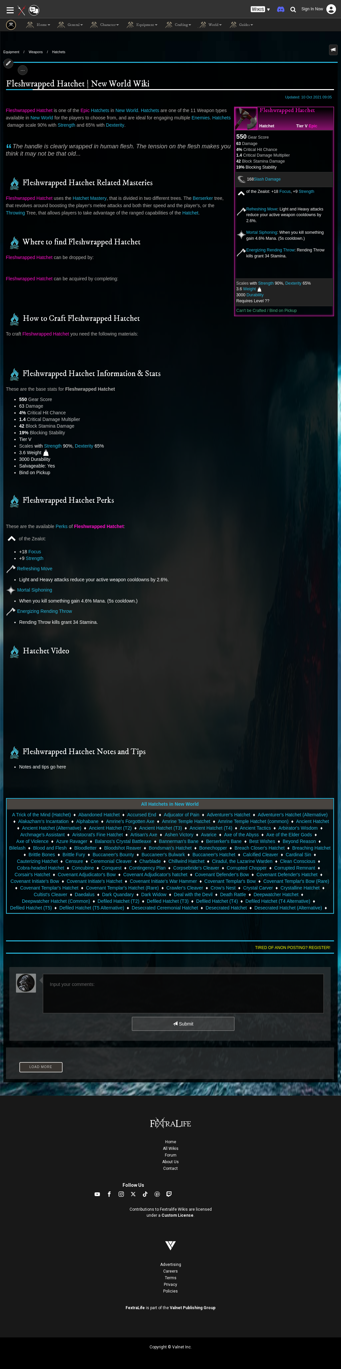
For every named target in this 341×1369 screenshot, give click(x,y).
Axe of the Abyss (241, 834)
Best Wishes (262, 841)
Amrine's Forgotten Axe (130, 821)
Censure (74, 861)
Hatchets (58, 52)
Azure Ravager (71, 841)
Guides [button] (240, 25)
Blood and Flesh (50, 848)
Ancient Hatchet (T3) (160, 828)
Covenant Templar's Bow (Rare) (296, 881)
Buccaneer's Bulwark (163, 854)
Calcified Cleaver (260, 854)
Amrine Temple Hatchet (186, 821)
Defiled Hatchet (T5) (31, 907)
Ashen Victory (179, 834)
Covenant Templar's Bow (230, 881)
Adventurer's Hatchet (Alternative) (293, 814)
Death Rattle (233, 894)
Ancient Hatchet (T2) (110, 828)
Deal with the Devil (193, 894)
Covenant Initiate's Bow (35, 881)
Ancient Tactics (255, 828)
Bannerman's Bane (178, 841)
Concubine (83, 868)
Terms (170, 1278)
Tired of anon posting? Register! (292, 947)
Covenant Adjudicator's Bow (87, 874)
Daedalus (85, 894)
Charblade (150, 861)
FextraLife (135, 1307)
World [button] (210, 25)
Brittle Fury (74, 854)
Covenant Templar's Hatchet (49, 887)
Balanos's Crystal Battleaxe (123, 841)
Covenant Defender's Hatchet (286, 874)
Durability (254, 295)
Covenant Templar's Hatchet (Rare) (122, 887)
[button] (260, 9)
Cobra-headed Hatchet (40, 868)
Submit (183, 1024)
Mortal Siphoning (261, 232)
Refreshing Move (261, 209)
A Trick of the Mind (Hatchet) (41, 814)
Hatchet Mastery (90, 198)
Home (170, 1142)
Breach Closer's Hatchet (259, 848)
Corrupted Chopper (247, 868)
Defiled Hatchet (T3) (167, 901)
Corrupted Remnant (294, 868)
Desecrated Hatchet (226, 907)
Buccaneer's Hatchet (213, 854)
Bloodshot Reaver (122, 848)
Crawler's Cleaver (185, 887)
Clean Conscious (297, 861)
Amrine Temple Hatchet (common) (253, 821)
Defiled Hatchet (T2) (118, 901)
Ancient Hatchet (312, 821)
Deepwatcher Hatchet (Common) (56, 901)
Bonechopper (213, 848)
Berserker (203, 198)
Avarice (208, 834)
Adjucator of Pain (181, 814)
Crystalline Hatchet (300, 887)
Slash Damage (267, 179)
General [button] (70, 25)
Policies (170, 1291)
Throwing (15, 212)
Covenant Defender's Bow (222, 874)
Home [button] (38, 25)
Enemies (200, 117)
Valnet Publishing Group (192, 1307)
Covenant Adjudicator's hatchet (155, 874)
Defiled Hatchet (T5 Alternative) (91, 907)
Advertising (170, 1264)
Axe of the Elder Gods (289, 834)
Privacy (170, 1284)
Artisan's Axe (144, 834)
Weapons (36, 52)
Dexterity (293, 283)
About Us (170, 1162)
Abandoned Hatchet (99, 814)
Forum (170, 1155)
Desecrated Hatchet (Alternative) (288, 907)
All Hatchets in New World (169, 804)
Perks (62, 526)
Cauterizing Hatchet (37, 861)
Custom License (177, 1215)
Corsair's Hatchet (32, 874)
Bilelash (17, 848)
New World (127, 110)
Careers (170, 1271)
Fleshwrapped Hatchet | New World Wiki (77, 84)
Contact (170, 1168)
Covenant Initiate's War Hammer (163, 881)
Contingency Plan (147, 868)
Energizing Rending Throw (270, 250)
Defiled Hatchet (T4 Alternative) (277, 901)
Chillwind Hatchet (186, 861)
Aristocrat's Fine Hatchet (97, 834)
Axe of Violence (32, 841)
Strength (306, 191)
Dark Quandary (118, 894)
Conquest (112, 868)
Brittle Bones (42, 854)
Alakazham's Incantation (43, 821)
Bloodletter (85, 848)
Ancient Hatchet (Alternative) (51, 828)
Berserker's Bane (224, 841)
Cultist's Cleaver (50, 894)
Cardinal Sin (298, 854)
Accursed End (141, 814)
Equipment (11, 52)
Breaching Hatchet (311, 848)
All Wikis (170, 1148)
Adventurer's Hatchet (228, 814)
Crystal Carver (258, 887)
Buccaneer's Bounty (113, 854)
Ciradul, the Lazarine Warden (242, 861)
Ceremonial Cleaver (111, 861)
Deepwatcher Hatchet (275, 894)
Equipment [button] (142, 25)
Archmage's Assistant (42, 834)
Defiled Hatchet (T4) (217, 901)
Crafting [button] (177, 25)
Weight (249, 289)
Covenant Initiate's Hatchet (94, 881)
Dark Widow (153, 894)
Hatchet (266, 126)
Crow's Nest (222, 887)
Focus (285, 191)
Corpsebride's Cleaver (196, 868)
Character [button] (104, 25)
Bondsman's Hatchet (170, 848)
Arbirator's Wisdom (298, 828)
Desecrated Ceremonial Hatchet (165, 907)
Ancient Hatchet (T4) (210, 828)
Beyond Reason (299, 841)
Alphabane (87, 821)
